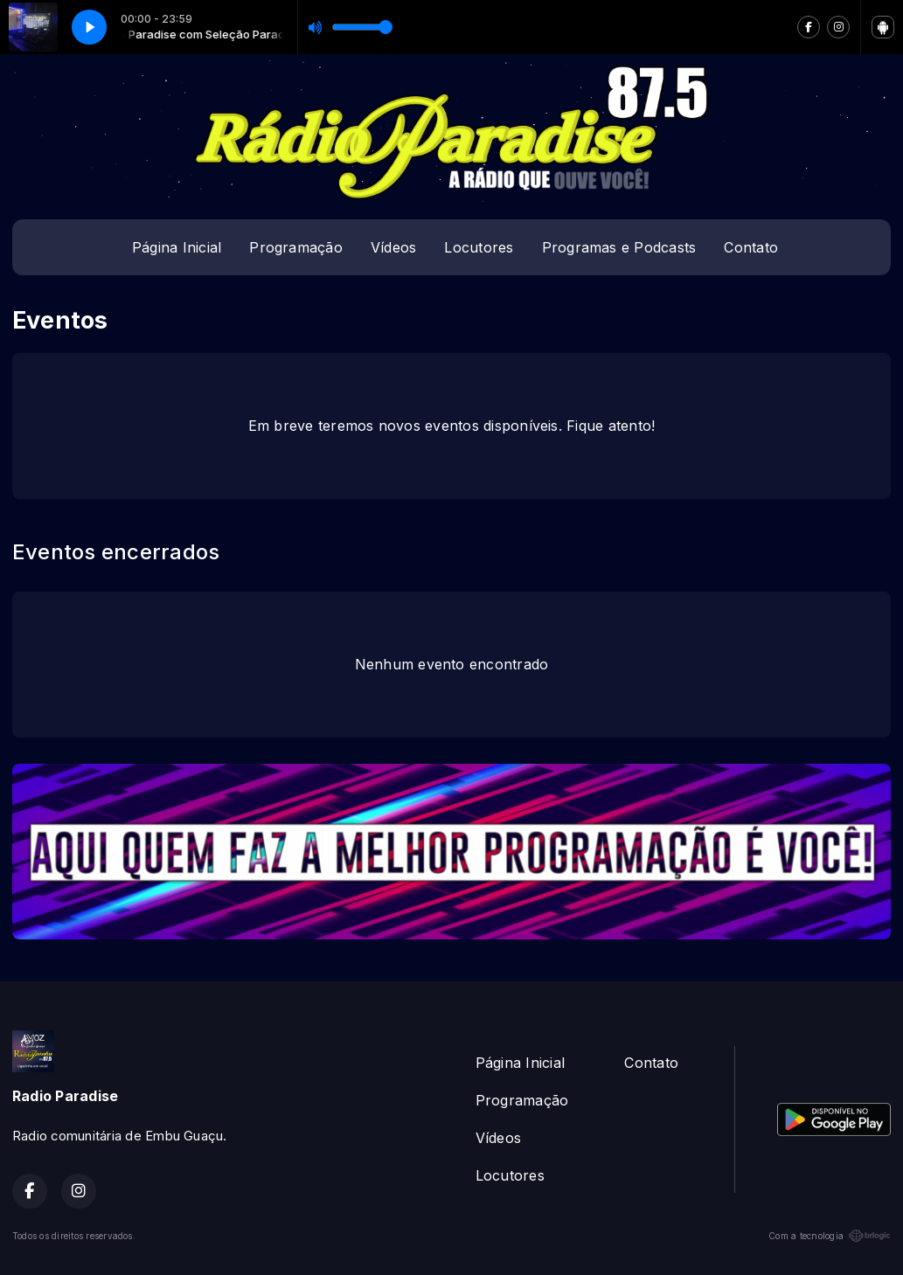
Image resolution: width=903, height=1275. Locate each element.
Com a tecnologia (829, 1236)
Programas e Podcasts (619, 247)
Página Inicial (176, 247)
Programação (296, 247)
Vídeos (393, 247)
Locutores (478, 247)
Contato (751, 247)
